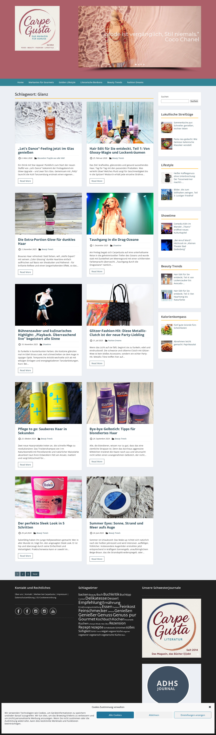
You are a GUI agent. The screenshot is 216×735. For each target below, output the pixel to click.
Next (35, 574)
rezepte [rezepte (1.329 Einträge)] (97, 627)
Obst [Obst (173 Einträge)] (107, 624)
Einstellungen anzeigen (193, 715)
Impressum (62, 594)
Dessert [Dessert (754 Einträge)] (113, 598)
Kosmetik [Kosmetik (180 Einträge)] (129, 619)
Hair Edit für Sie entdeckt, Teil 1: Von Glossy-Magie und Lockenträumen (120, 150)
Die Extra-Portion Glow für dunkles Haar (46, 241)
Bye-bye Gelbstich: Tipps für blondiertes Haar (112, 431)
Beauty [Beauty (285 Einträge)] (92, 594)
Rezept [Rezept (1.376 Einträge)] (84, 627)
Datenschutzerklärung (25, 597)
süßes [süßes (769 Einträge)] (130, 627)
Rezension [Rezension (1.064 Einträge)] (117, 623)
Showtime (117, 245)
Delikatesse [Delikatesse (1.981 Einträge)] (96, 598)
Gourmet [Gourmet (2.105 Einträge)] (86, 619)
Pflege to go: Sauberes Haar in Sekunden (42, 431)
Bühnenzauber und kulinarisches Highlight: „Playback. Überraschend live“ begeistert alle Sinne (47, 334)
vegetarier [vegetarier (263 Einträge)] (83, 634)
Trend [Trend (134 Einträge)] (98, 631)
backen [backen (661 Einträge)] (83, 594)
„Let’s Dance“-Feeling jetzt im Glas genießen (46, 150)
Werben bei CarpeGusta (44, 594)
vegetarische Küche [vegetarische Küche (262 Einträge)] (111, 634)
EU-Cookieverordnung (46, 597)
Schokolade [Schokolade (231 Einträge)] (109, 627)
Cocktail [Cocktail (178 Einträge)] (81, 599)
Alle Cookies (115, 715)
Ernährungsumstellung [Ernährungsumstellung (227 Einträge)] (90, 607)
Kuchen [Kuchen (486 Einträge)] (83, 623)
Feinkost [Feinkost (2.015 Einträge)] (127, 606)
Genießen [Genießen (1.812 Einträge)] (123, 610)
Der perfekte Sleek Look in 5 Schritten (41, 525)
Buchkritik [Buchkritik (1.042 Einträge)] (111, 594)
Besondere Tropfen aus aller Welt (51, 158)
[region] (139, 39)
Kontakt (28, 594)
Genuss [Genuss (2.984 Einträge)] (104, 615)
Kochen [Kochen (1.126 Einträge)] (118, 619)
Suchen (165, 96)
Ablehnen (154, 715)
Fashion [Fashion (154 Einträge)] (116, 607)
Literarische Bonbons (91, 82)
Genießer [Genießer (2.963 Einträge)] (87, 615)
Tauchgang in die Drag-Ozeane (114, 239)
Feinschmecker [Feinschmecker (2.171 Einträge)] (92, 610)
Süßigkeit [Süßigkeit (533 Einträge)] (84, 631)
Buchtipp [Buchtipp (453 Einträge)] (125, 594)
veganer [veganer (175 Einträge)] (126, 631)
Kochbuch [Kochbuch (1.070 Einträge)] (104, 619)
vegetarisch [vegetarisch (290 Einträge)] (95, 634)
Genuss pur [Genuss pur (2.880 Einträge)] (124, 615)
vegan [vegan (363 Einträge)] (104, 631)
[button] (209, 706)
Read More (25, 181)
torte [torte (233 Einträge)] (93, 631)
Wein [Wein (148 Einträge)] (123, 635)
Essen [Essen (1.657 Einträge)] (107, 606)
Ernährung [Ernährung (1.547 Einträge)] (111, 602)
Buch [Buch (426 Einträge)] (99, 594)
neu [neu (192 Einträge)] (102, 623)
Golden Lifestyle (67, 82)
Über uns (19, 594)
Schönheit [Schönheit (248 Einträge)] (120, 627)
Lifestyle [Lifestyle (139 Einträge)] (92, 624)
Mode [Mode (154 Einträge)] (98, 624)
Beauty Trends (114, 82)
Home (20, 82)
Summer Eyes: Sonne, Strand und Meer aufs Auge (116, 525)
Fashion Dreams (135, 82)
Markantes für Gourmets (41, 82)
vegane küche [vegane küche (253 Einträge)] (116, 631)
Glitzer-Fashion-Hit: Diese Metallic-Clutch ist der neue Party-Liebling (118, 332)
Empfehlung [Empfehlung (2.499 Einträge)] (90, 602)
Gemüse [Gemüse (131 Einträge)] (111, 611)
